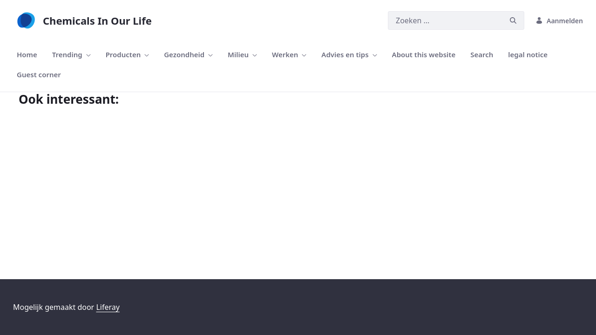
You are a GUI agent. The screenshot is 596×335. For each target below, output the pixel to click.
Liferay (107, 307)
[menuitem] (27, 55)
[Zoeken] (445, 20)
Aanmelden (559, 20)
